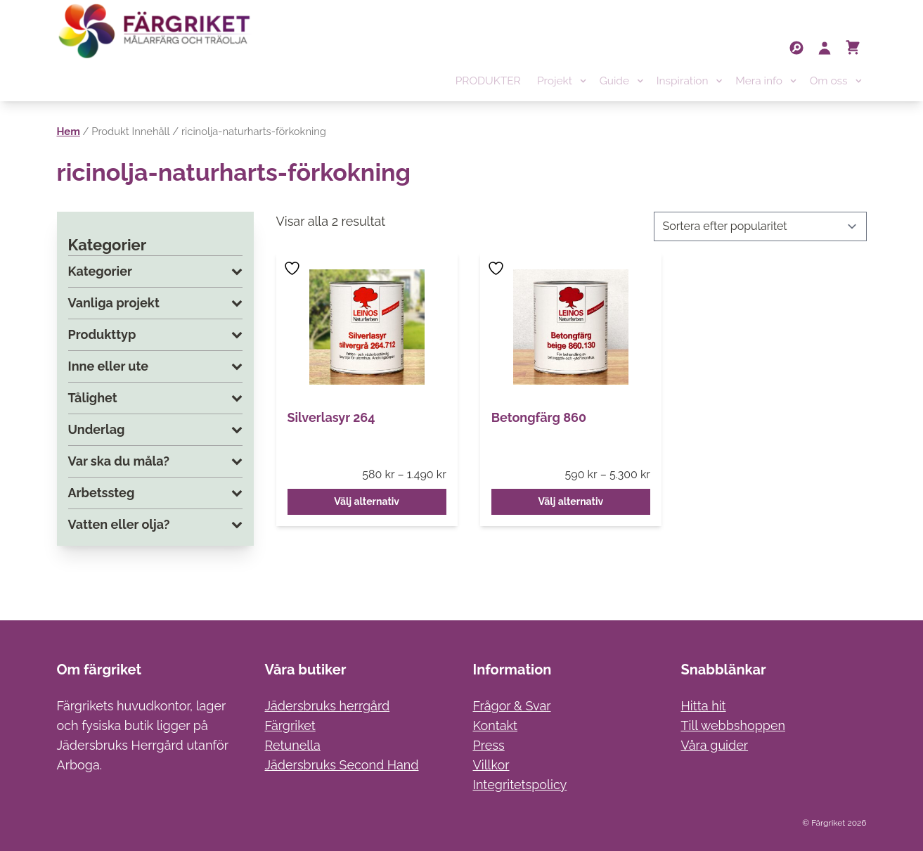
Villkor (491, 764)
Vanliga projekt (155, 303)
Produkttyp (155, 335)
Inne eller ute (155, 366)
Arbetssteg (155, 493)
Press (489, 745)
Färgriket (290, 725)
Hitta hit (703, 705)
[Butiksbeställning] (760, 226)
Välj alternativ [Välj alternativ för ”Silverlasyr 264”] (366, 501)
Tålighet (155, 398)
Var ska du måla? (155, 461)
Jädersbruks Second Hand (342, 764)
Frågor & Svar (512, 705)
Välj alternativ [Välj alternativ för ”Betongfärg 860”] (570, 501)
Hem (68, 131)
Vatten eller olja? (155, 525)
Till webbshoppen (733, 725)
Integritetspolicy (520, 784)
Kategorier (155, 271)
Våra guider (715, 745)
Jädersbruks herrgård (327, 705)
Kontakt (495, 725)
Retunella (293, 745)
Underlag (155, 430)
